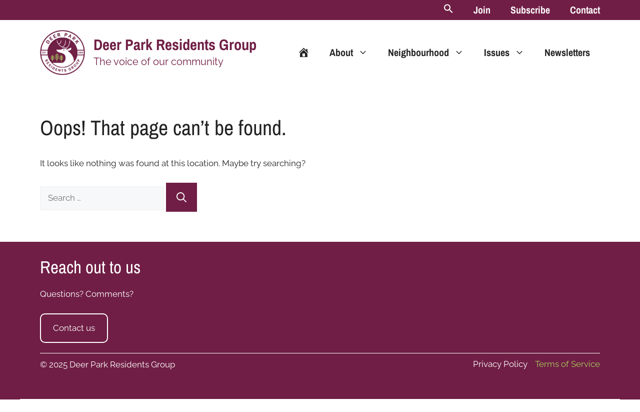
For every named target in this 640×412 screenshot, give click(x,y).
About (354, 53)
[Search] (181, 197)
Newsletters (567, 52)
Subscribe (530, 10)
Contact (585, 10)
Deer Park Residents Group (175, 44)
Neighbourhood (431, 53)
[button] (449, 10)
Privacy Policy (500, 364)
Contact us (74, 328)
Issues (509, 53)
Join (482, 10)
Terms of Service (567, 364)
